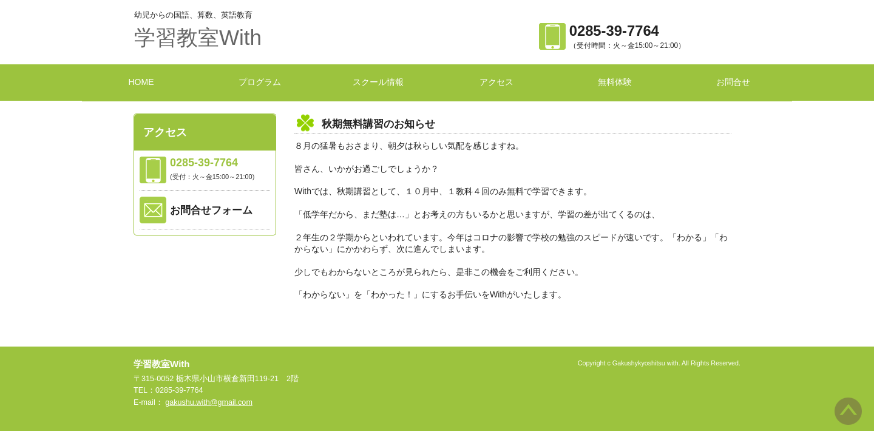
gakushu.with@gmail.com (208, 402)
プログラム (260, 82)
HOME (141, 82)
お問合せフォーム (211, 210)
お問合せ (733, 82)
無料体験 (615, 82)
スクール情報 (378, 82)
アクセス (496, 82)
